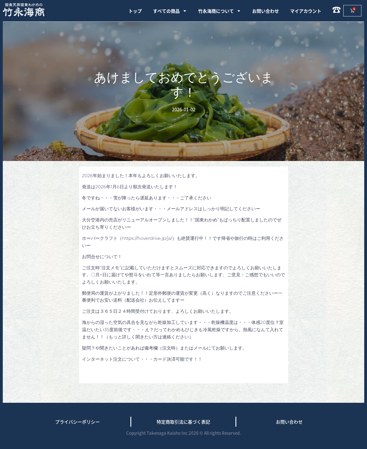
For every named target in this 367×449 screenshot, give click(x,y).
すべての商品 (170, 11)
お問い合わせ (265, 11)
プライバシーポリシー (77, 421)
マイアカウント (305, 11)
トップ (135, 11)
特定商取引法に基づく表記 (183, 421)
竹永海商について (219, 11)
